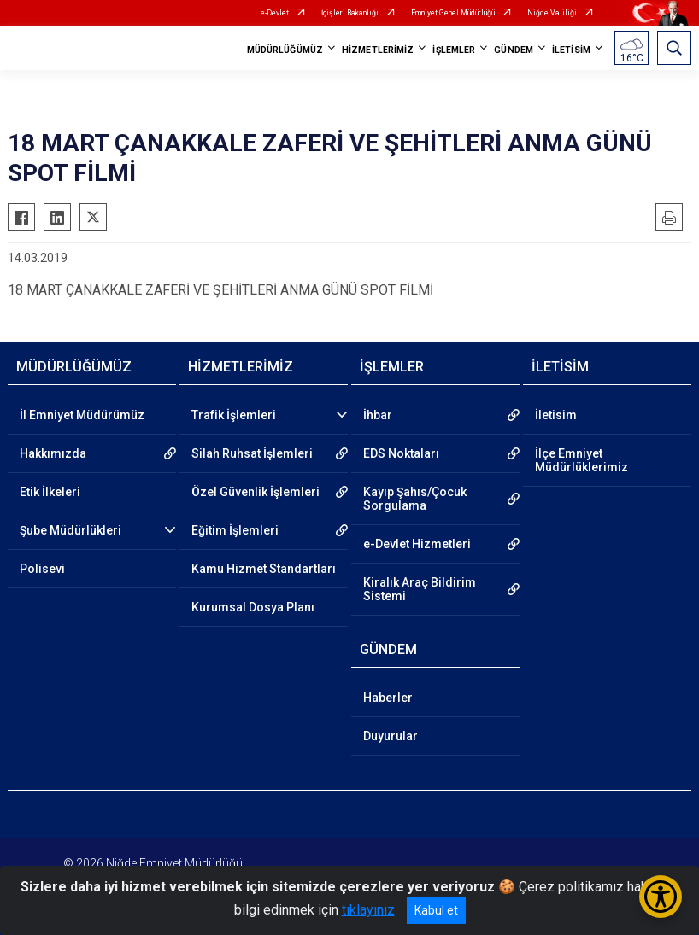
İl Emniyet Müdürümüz (82, 415)
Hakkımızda (53, 453)
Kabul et (436, 910)
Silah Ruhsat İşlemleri (252, 453)
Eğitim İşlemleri (235, 530)
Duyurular (390, 736)
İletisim (556, 415)
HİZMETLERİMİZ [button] (378, 50)
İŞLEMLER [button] (453, 50)
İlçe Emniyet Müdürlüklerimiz (581, 460)
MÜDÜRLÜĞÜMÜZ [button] (285, 50)
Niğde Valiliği (552, 13)
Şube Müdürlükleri (70, 530)
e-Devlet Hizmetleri (417, 544)
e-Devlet (275, 13)
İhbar (377, 415)
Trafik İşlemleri (233, 415)
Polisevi (42, 569)
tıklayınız (368, 910)
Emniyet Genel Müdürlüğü (453, 13)
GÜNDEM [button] (513, 50)
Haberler (388, 697)
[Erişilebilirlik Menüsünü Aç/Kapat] (660, 896)
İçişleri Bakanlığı (350, 13)
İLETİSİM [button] (571, 50)
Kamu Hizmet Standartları (263, 569)
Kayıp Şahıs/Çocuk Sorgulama (415, 498)
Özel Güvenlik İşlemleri (255, 492)
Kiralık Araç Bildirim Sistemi (419, 589)
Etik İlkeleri (50, 492)
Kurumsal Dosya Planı (252, 607)
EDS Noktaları (401, 453)
